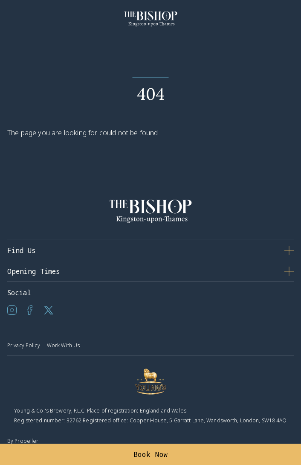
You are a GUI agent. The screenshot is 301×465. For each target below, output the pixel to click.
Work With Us (63, 345)
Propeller (26, 441)
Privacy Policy (23, 345)
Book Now (150, 454)
